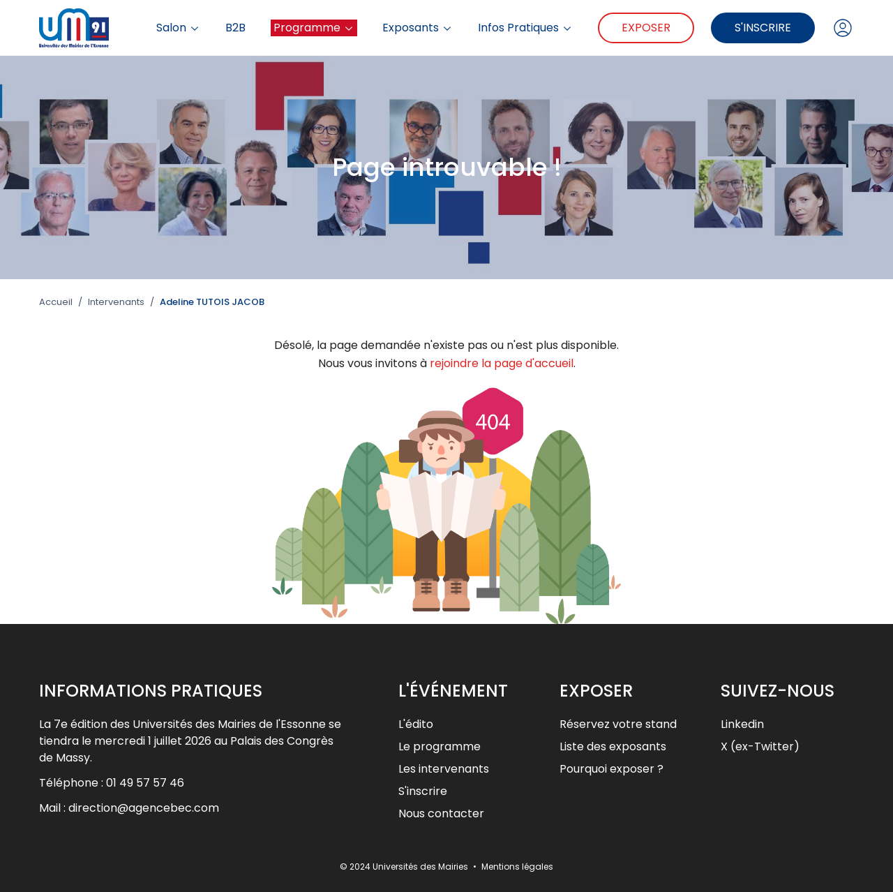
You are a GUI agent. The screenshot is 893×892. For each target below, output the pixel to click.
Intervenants (116, 302)
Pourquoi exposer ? (611, 769)
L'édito (415, 724)
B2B (235, 28)
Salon (178, 28)
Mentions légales (517, 866)
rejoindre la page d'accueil (501, 363)
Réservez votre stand (618, 724)
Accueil (56, 302)
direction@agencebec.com (143, 808)
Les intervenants (443, 769)
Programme (313, 28)
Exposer (646, 28)
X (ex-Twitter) (760, 746)
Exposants (417, 28)
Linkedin (742, 724)
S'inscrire (763, 28)
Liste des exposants (613, 746)
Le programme (439, 746)
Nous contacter (441, 813)
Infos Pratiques (525, 28)
